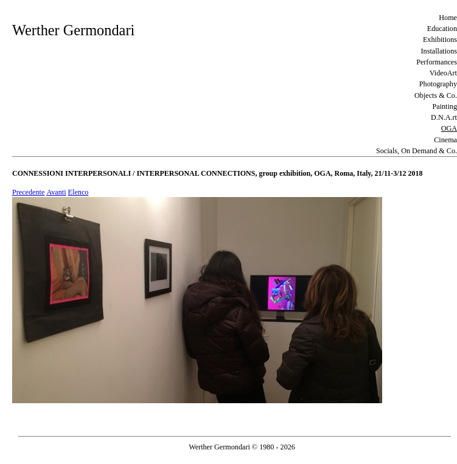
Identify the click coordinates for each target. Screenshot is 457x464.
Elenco (78, 192)
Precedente (28, 192)
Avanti (56, 192)
